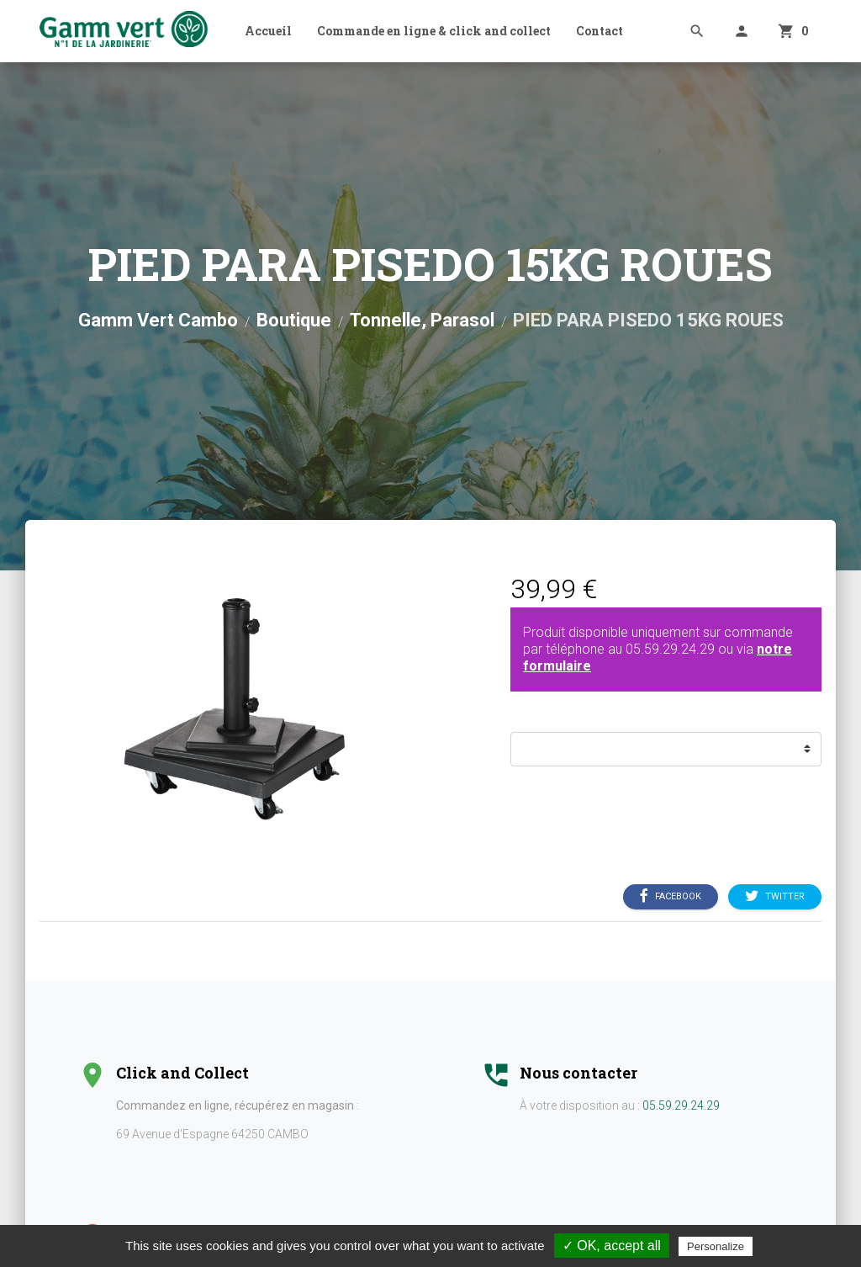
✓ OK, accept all (612, 1245)
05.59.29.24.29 (670, 649)
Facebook (670, 896)
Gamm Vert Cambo (158, 320)
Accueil (268, 31)
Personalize (715, 1246)
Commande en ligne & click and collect (434, 31)
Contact (599, 31)
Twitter (775, 896)
